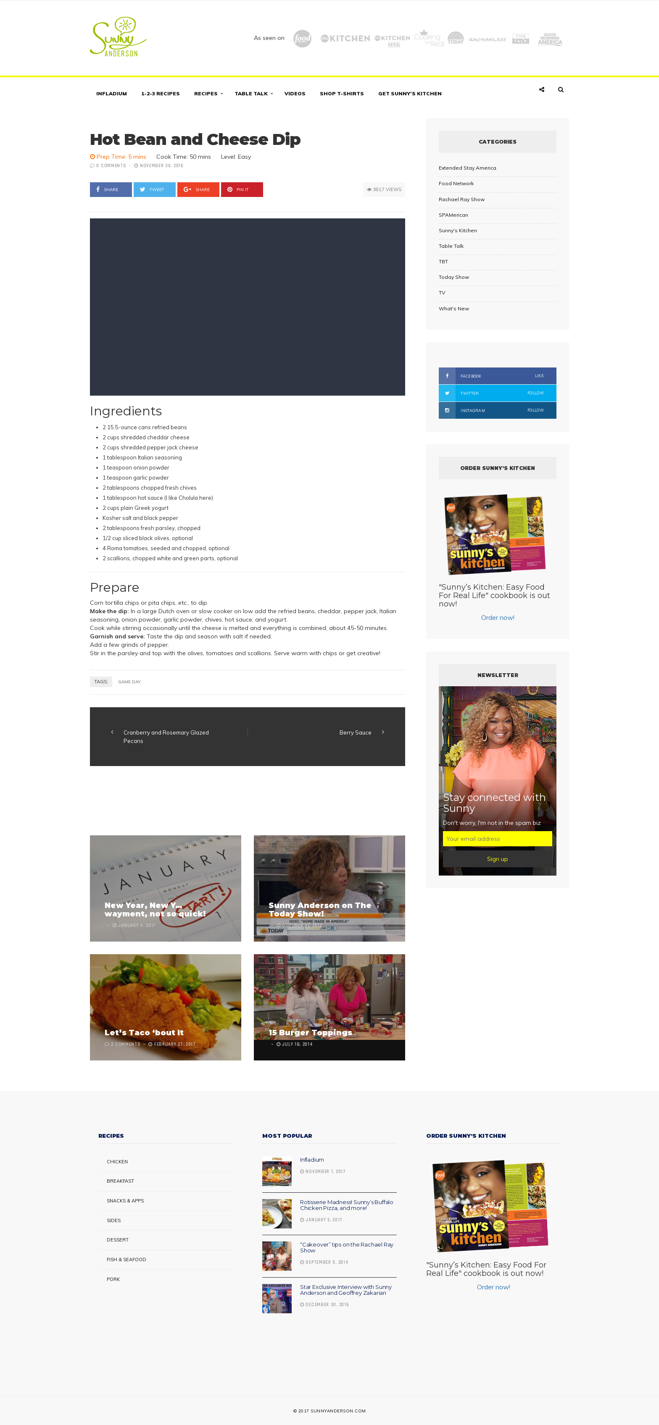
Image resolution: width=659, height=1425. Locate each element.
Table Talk (251, 93)
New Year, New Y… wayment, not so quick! (155, 910)
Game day (129, 682)
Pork (113, 1279)
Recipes (206, 93)
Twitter (491, 393)
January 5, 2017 (321, 1220)
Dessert (118, 1240)
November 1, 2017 (323, 1172)
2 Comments (125, 1044)
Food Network (456, 183)
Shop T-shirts (342, 93)
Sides (114, 1220)
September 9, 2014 (324, 1262)
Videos (295, 93)
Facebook (491, 375)
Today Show (454, 277)
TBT (443, 261)
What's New (454, 308)
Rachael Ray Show (462, 199)
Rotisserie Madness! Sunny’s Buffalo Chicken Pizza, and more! (346, 1205)
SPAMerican (453, 215)
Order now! (497, 617)
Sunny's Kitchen (458, 230)
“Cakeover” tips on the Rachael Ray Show (346, 1247)
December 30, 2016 (324, 1305)
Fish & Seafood (126, 1259)
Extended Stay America (467, 168)
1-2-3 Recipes (160, 93)
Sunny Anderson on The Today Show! (320, 910)
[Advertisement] (243, 802)
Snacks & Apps (125, 1201)
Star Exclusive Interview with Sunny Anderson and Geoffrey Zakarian (346, 1289)
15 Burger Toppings (310, 1032)
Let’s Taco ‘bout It (144, 1032)
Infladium (111, 93)
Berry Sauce (356, 732)
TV (442, 292)
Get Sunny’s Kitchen (410, 93)
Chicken (117, 1162)
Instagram (491, 410)
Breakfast (120, 1181)
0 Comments (111, 166)
